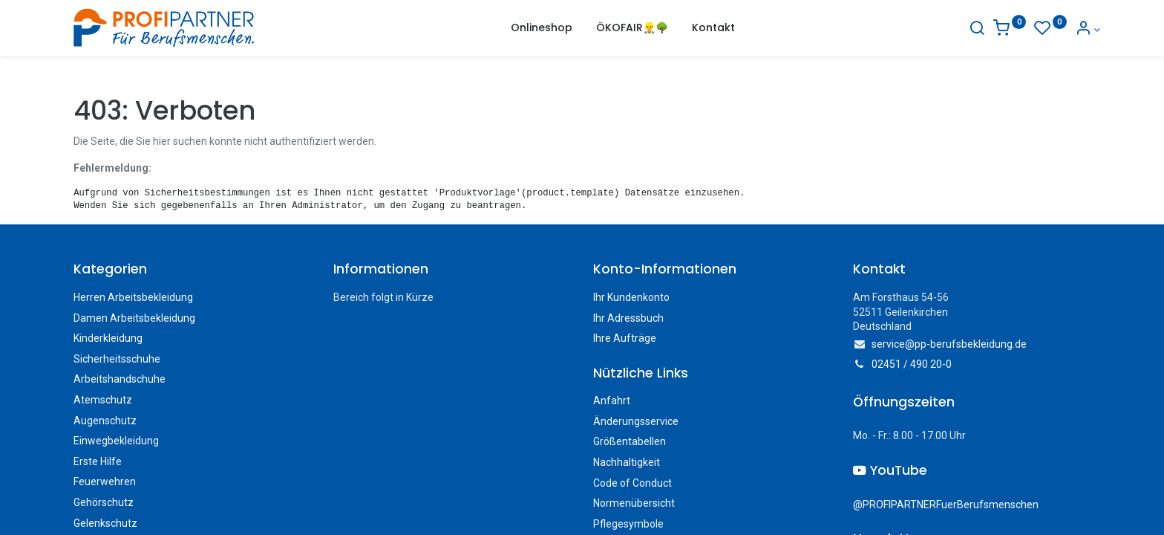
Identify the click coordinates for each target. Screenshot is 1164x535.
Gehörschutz (103, 502)
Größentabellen (629, 441)
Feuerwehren (104, 481)
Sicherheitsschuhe (116, 359)
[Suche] (967, 30)
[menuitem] (541, 28)
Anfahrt (611, 400)
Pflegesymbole (628, 524)
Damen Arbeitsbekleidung (134, 318)
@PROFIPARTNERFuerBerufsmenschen (946, 504)
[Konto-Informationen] (1078, 30)
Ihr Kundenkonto (631, 297)
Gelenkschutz (105, 523)
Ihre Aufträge (624, 338)
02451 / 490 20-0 (912, 364)
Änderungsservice (636, 421)
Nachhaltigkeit (626, 462)
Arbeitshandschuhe (119, 379)
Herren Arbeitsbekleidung (133, 297)
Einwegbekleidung (116, 441)
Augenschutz (105, 421)
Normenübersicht (634, 503)
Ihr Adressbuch (628, 318)
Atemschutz (102, 400)
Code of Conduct (632, 483)
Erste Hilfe (97, 461)
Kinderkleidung (108, 338)
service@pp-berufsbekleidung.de (949, 344)
